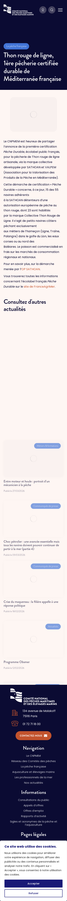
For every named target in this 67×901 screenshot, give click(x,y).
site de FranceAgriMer (39, 287)
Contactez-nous (33, 735)
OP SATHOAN (30, 269)
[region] (33, 871)
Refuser (34, 893)
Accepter (34, 883)
